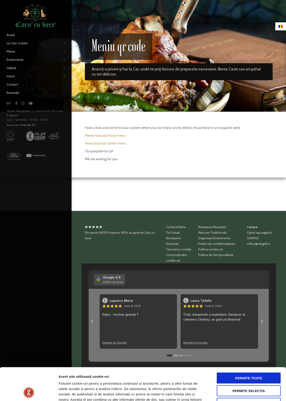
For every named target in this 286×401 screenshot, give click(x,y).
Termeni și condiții (178, 249)
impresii (114, 233)
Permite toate (248, 347)
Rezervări (13, 93)
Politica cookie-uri (210, 249)
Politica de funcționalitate (215, 255)
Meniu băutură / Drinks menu (105, 143)
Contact (12, 84)
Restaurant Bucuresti (212, 227)
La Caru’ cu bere (17, 43)
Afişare (223, 392)
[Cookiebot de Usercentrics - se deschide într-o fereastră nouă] (28, 392)
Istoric (11, 76)
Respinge (248, 372)
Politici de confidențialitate (216, 244)
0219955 (253, 238)
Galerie (11, 68)
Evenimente (15, 60)
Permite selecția (248, 360)
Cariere (252, 227)
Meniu (11, 51)
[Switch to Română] (280, 26)
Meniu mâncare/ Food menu (105, 136)
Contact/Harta (175, 227)
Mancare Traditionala (212, 233)
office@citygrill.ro (258, 244)
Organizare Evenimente (214, 238)
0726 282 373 (28, 125)
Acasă (11, 35)
